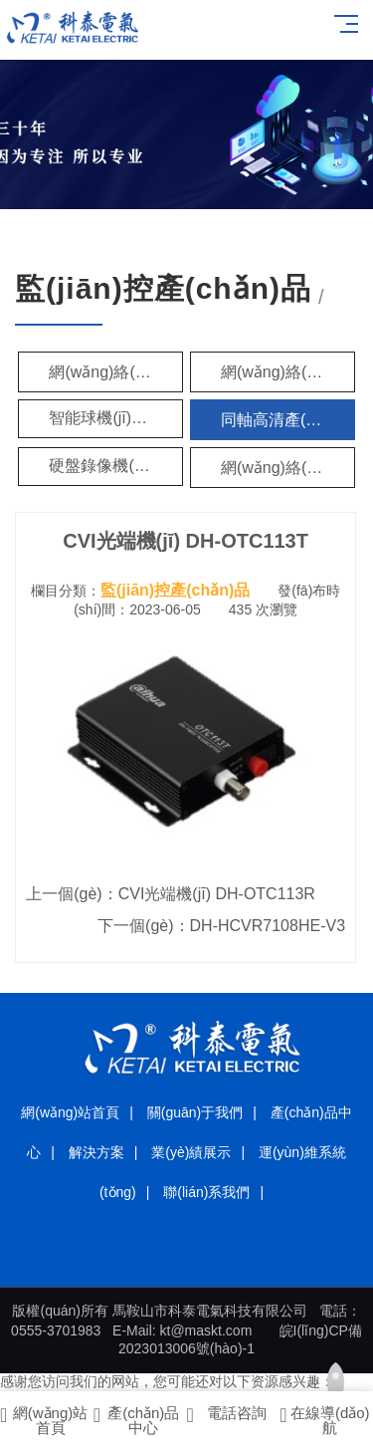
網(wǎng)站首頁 (70, 1112)
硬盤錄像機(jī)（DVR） (116, 465)
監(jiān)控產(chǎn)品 (175, 590)
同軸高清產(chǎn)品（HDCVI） (288, 419)
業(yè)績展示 (191, 1152)
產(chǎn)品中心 (136, 1420)
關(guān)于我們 (195, 1112)
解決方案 (96, 1152)
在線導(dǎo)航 (324, 1420)
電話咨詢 (227, 1415)
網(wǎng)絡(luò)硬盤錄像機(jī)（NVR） (288, 467)
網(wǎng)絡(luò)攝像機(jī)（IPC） (116, 371)
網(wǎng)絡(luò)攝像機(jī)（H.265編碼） (288, 371)
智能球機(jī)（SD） (116, 417)
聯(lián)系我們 (206, 1192)
